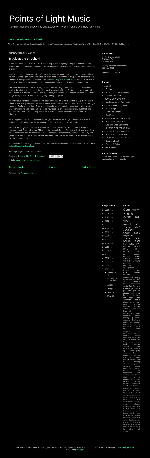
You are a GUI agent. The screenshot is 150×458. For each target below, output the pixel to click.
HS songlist (128, 297)
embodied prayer (131, 315)
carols (131, 397)
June (109, 292)
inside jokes (135, 413)
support (133, 324)
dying (125, 351)
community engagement (128, 266)
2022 (107, 221)
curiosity (126, 306)
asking (125, 395)
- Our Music (109, 115)
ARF (138, 359)
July (109, 289)
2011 (107, 262)
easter (137, 368)
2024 (107, 213)
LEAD (138, 390)
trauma (133, 340)
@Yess (133, 359)
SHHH (137, 252)
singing (37, 160)
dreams (137, 348)
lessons (130, 415)
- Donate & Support (112, 96)
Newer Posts (16, 167)
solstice (126, 383)
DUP (137, 216)
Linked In (116, 72)
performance (135, 379)
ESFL (125, 362)
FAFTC (137, 388)
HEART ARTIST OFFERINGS (117, 118)
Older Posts (89, 167)
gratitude (127, 290)
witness (131, 429)
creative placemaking (131, 301)
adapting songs (131, 331)
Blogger (80, 449)
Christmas (136, 386)
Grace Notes (131, 256)
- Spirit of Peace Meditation (115, 134)
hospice (29, 160)
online (125, 309)
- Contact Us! (110, 89)
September (112, 272)
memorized (127, 373)
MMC (137, 227)
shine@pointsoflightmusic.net (114, 66)
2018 (107, 236)
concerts (126, 366)
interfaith (137, 335)
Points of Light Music (49, 18)
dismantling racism (131, 277)
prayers (137, 420)
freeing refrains (131, 270)
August (110, 285)
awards (131, 395)
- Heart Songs (110, 108)
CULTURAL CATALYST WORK (117, 138)
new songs (132, 417)
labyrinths (136, 261)
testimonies (136, 383)
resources (136, 309)
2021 (107, 225)
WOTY (138, 393)
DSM (125, 249)
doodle (137, 366)
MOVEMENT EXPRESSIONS (117, 128)
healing (126, 318)
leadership (136, 320)
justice (133, 353)
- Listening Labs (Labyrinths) (116, 125)
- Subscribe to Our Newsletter (116, 92)
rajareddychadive (126, 447)
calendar (127, 300)
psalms (125, 422)
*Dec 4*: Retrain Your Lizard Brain (25, 39)
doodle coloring (129, 368)
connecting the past (131, 406)
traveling (127, 263)
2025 (107, 210)
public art (127, 322)
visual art (127, 386)
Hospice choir (128, 390)
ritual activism (135, 424)
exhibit (125, 370)
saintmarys (135, 295)
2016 (107, 243)
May (109, 296)
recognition (136, 422)
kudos (125, 415)
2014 (107, 250)
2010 (107, 265)
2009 (107, 269)
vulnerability (127, 326)
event (127, 216)
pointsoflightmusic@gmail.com (22, 146)
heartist (125, 413)
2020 (107, 228)
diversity (137, 333)
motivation (127, 337)
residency (127, 357)
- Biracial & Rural (111, 141)
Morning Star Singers (61, 79)
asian (132, 342)
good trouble (128, 222)
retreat (126, 246)
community (20, 160)
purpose (137, 355)
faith (138, 370)
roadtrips (137, 381)
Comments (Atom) (28, 173)
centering (136, 313)
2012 (107, 258)
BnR (138, 279)
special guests (131, 232)
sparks (132, 427)
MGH (138, 297)
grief (138, 243)
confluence (136, 404)
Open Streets (131, 329)
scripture (126, 427)
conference (127, 333)
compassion (135, 364)
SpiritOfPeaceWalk (131, 259)
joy (132, 318)
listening (137, 306)
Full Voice (128, 243)
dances (126, 284)
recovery (126, 381)
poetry (131, 355)
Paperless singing (128, 237)
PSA (124, 393)
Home (53, 167)
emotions (126, 335)
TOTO (131, 393)
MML (138, 326)
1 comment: (40, 156)
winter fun (127, 286)
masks (125, 417)
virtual (137, 246)
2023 (107, 217)
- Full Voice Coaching (113, 112)
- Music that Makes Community (117, 102)
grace (131, 351)
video (138, 357)
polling (132, 420)
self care (126, 340)
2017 (107, 239)
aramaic (137, 304)
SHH (137, 249)
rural (125, 272)
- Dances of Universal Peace (116, 131)
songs (137, 263)
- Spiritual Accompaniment (115, 121)
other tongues (131, 377)
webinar (126, 359)
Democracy (127, 388)
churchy (126, 364)
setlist (137, 224)
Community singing (131, 211)
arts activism (131, 281)
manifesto (137, 415)
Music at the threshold (24, 58)
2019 (107, 232)
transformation (129, 279)
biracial (126, 252)
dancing (126, 254)
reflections (126, 424)
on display (135, 375)
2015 (107, 247)
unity (138, 324)
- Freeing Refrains (112, 144)
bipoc (137, 241)
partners (136, 290)
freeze (138, 411)
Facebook (106, 72)
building (137, 362)
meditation (135, 284)
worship (126, 261)
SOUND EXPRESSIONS (115, 99)
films (138, 408)
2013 (107, 254)
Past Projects (110, 147)
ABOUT (107, 86)
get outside (135, 288)
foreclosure (127, 411)
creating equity (129, 408)
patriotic (126, 379)
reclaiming (136, 337)
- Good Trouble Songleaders (116, 105)
